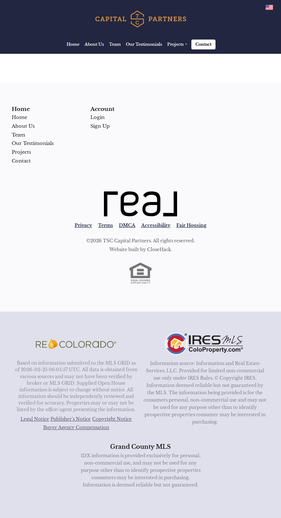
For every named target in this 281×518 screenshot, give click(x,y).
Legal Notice (34, 419)
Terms (105, 225)
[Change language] (269, 7)
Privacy (83, 225)
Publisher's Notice (70, 419)
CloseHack (159, 249)
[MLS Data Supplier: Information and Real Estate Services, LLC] (205, 343)
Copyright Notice (112, 419)
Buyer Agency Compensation (76, 427)
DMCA (127, 225)
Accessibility (156, 225)
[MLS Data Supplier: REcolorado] (76, 343)
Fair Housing (191, 225)
